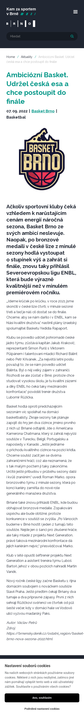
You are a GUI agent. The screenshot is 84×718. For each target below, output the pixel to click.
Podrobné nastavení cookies (42, 708)
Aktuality (26, 57)
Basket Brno (43, 111)
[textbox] (42, 36)
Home (10, 57)
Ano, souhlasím (42, 697)
